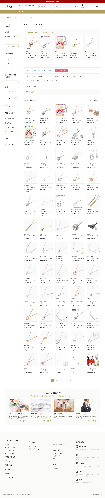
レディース (21, 11)
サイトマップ (56, 456)
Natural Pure (27, 185)
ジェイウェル (44, 53)
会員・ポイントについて (59, 444)
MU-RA (88, 185)
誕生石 (7, 59)
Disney (28, 53)
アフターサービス (58, 453)
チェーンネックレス (61, 370)
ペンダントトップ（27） (53, 80)
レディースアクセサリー (11, 37)
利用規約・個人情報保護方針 (10, 494)
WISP (41, 234)
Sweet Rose (27, 118)
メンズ (84, 11)
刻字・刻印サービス (34, 449)
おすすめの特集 (9, 118)
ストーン (7, 63)
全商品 (7, 32)
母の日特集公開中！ (52, 1)
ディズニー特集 (9, 127)
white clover (27, 209)
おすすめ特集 (9, 469)
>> (71, 381)
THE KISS (89, 140)
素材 (6, 87)
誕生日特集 (8, 123)
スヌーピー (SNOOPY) (89, 53)
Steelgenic (26, 323)
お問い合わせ (56, 459)
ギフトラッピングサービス (36, 446)
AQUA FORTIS (59, 323)
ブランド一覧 (9, 106)
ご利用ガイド (56, 447)
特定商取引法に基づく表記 (23, 494)
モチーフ (7, 82)
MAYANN (89, 323)
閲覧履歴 (55, 468)
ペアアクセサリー (10, 42)
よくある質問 (56, 450)
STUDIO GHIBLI (75, 163)
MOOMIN (73, 323)
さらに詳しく (32, 92)
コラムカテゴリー (10, 144)
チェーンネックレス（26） (62, 76)
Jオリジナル (74, 368)
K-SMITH (73, 234)
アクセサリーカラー (11, 91)
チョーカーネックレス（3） (35, 80)
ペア (52, 11)
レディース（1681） (61, 70)
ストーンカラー (9, 68)
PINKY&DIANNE (74, 53)
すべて (29, 70)
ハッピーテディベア (60, 53)
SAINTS (57, 368)
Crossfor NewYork (44, 118)
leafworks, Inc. (98, 494)
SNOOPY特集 (9, 131)
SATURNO (26, 256)
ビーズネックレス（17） (80, 76)
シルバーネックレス (46, 55)
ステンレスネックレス (30, 187)
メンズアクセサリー (11, 46)
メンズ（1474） (48, 70)
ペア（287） (37, 70)
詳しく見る (23, 421)
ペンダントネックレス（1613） (42, 76)
